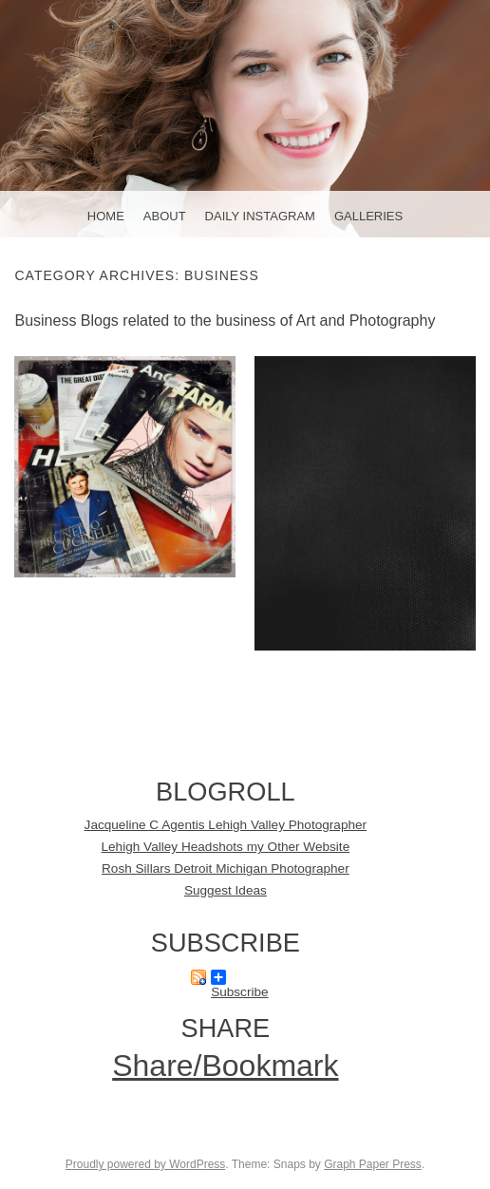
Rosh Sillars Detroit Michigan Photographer (225, 868)
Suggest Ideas (225, 890)
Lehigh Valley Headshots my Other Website (226, 847)
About (164, 216)
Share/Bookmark (225, 1065)
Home (105, 216)
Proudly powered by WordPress (146, 1164)
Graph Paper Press (373, 1164)
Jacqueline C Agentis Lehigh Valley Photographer (226, 825)
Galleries (368, 216)
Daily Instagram (260, 216)
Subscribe (239, 977)
